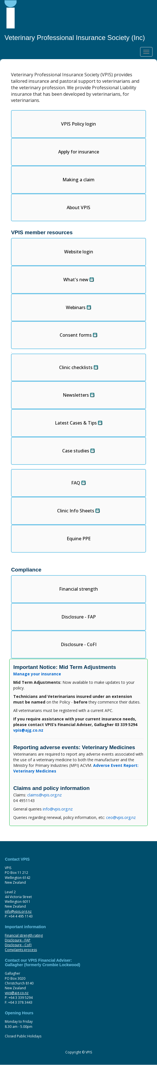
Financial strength (78, 589)
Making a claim (78, 180)
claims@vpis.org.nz (44, 795)
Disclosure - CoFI (79, 644)
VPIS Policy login (78, 124)
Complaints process (21, 949)
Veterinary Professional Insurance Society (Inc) (75, 37)
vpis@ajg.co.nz (16, 992)
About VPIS (78, 207)
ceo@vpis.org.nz (121, 817)
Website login (78, 252)
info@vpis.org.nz (58, 809)
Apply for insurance (78, 152)
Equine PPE (79, 538)
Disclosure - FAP (78, 617)
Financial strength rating (24, 935)
